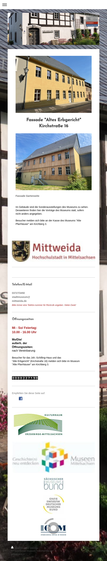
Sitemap (34, 547)
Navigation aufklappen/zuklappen (53, 4)
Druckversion (20, 547)
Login (93, 547)
